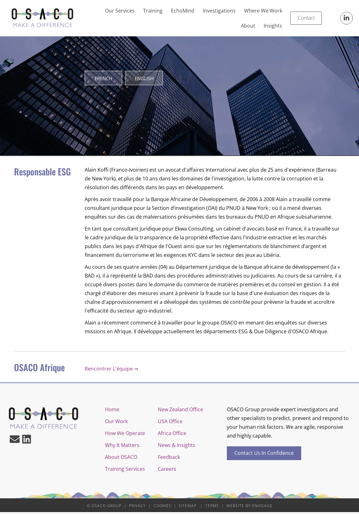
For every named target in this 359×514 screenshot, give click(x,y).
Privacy (137, 507)
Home (112, 411)
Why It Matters (122, 447)
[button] (346, 18)
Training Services (125, 470)
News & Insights (176, 447)
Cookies (162, 507)
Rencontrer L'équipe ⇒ (111, 370)
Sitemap (188, 507)
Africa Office (172, 435)
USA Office (170, 423)
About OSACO (121, 458)
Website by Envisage (249, 507)
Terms (212, 507)
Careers (167, 470)
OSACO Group (107, 507)
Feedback (169, 458)
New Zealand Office (180, 411)
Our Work (116, 423)
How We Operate (125, 435)
